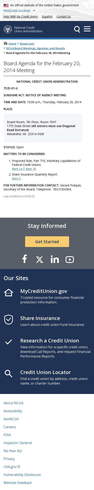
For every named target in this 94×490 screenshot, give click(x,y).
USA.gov (10, 466)
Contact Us (64, 16)
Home (12, 43)
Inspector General (18, 443)
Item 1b (31, 169)
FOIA (7, 435)
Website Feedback (18, 482)
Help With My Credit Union (20, 16)
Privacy (9, 458)
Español (47, 16)
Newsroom (27, 43)
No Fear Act (13, 450)
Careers (10, 427)
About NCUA (13, 403)
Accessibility (13, 411)
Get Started (47, 241)
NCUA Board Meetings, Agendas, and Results (35, 48)
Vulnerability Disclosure (22, 474)
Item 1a (17, 169)
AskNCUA (11, 419)
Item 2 (16, 178)
